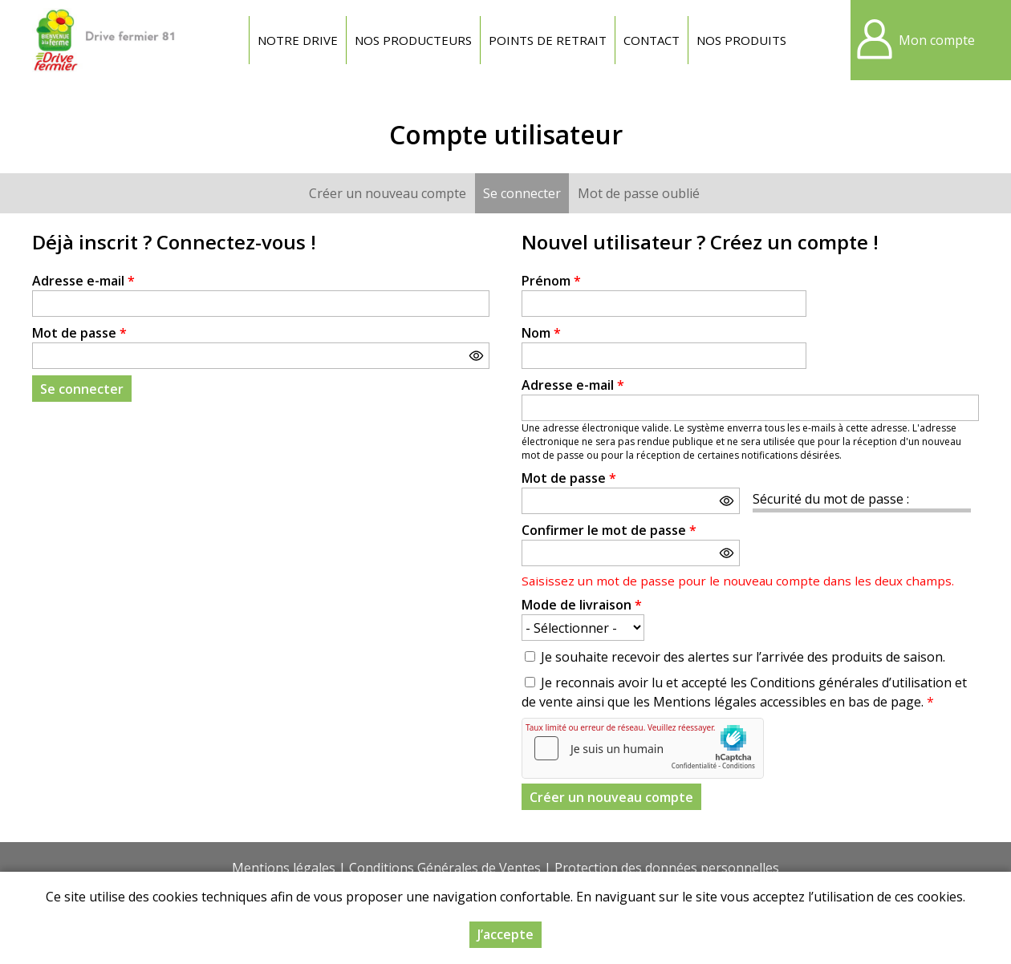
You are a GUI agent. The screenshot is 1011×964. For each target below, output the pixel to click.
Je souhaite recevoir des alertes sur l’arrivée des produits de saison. (743, 657)
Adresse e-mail (83, 281)
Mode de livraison (582, 605)
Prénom (551, 281)
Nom (541, 333)
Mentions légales (283, 868)
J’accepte (505, 934)
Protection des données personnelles (666, 868)
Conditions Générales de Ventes (445, 868)
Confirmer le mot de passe (609, 530)
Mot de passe (79, 333)
